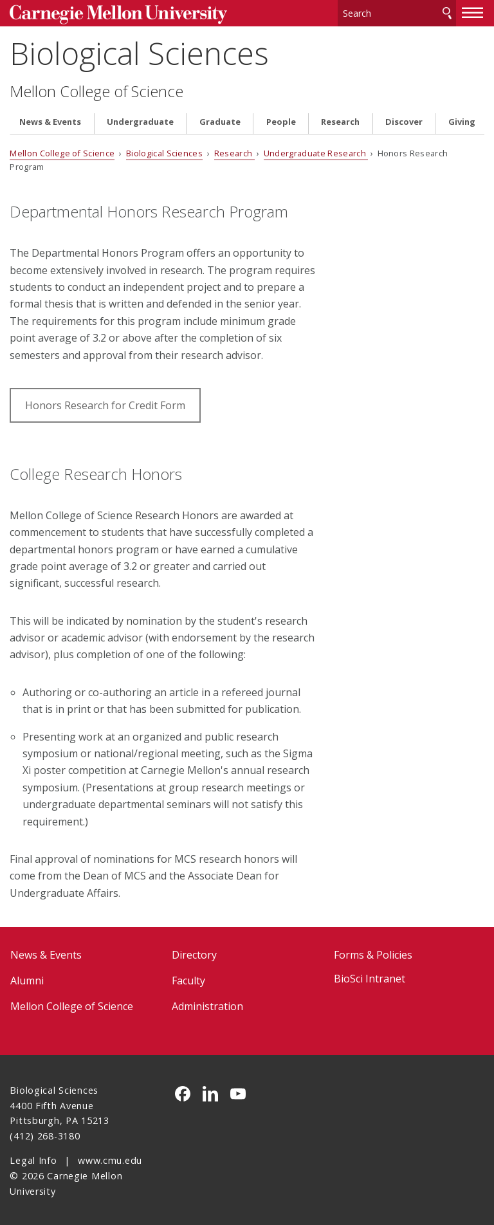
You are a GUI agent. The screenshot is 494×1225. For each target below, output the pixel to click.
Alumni (27, 979)
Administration (207, 1004)
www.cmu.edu (110, 1159)
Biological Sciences (139, 51)
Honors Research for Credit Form (105, 403)
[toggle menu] (472, 11)
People (281, 120)
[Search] (397, 12)
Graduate (220, 120)
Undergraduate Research (316, 152)
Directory (194, 953)
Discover (404, 120)
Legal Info (33, 1159)
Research (340, 120)
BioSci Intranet (369, 977)
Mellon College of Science (96, 89)
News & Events (50, 120)
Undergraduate (140, 120)
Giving (461, 120)
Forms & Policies (373, 953)
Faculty (188, 979)
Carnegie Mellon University (106, 14)
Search (447, 12)
